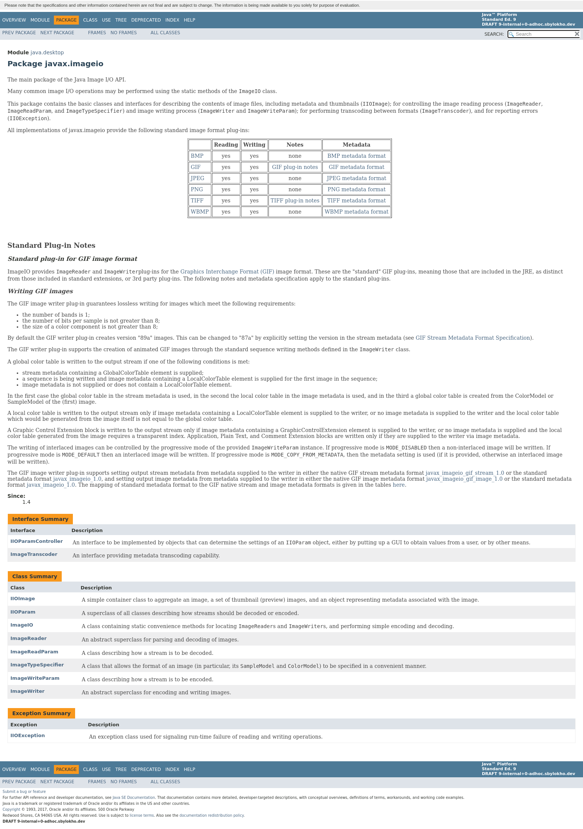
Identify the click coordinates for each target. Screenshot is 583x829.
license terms (142, 815)
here (399, 485)
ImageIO (21, 625)
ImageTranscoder (33, 554)
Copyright (11, 809)
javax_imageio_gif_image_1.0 (464, 479)
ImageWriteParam (34, 678)
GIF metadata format (356, 167)
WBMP (200, 212)
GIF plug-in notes (295, 167)
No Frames (123, 32)
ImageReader (28, 638)
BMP (197, 156)
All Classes (165, 32)
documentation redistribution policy (212, 815)
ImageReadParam (34, 651)
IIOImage (22, 598)
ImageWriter (27, 691)
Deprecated (146, 20)
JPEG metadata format (356, 178)
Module (40, 20)
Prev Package (19, 32)
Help (189, 20)
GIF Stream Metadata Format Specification (473, 338)
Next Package (57, 32)
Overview (14, 20)
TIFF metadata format (356, 201)
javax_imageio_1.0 (77, 479)
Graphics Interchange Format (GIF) (227, 272)
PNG (197, 189)
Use (106, 20)
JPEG (197, 178)
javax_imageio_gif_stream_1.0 (465, 473)
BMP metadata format (356, 156)
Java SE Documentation (134, 798)
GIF (195, 167)
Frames (97, 32)
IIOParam (22, 612)
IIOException (27, 735)
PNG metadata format (357, 189)
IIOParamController (36, 541)
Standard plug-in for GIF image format (72, 258)
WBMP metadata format (357, 212)
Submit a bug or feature (24, 792)
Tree (121, 20)
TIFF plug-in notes (295, 201)
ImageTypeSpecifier (37, 665)
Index (172, 20)
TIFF (197, 201)
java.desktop (47, 52)
